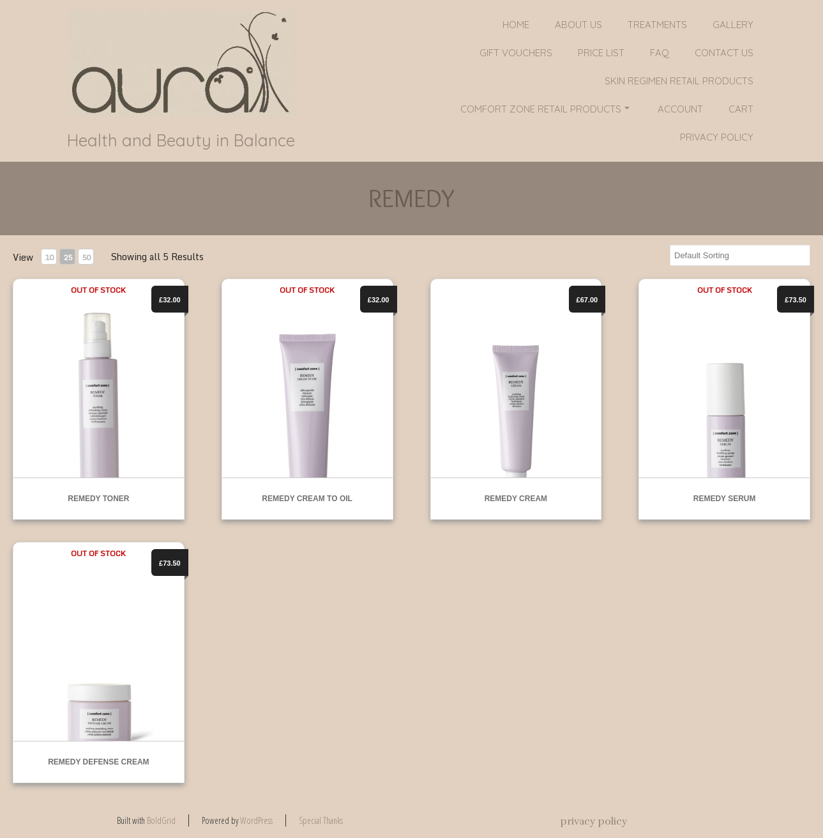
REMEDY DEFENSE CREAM (98, 761)
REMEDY (411, 198)
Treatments (657, 25)
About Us (578, 25)
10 (49, 257)
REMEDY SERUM (724, 498)
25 (67, 257)
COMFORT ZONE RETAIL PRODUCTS (545, 109)
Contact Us (724, 53)
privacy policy (716, 137)
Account (680, 109)
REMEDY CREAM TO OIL (307, 498)
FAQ (659, 53)
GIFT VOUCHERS (515, 53)
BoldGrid (161, 820)
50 (86, 257)
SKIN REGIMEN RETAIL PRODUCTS (679, 81)
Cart (741, 109)
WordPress (256, 820)
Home (515, 25)
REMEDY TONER (98, 498)
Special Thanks (321, 820)
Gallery (733, 25)
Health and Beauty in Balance (181, 140)
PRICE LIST (601, 53)
